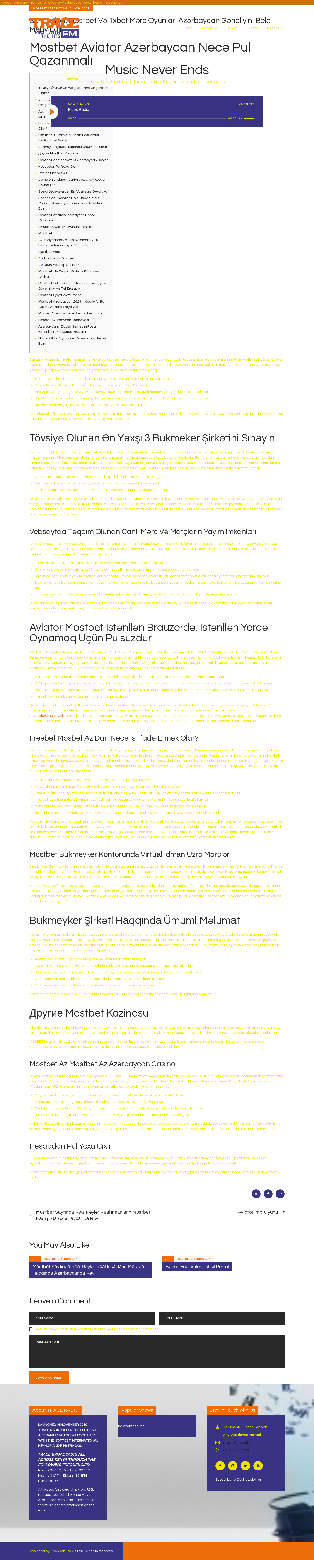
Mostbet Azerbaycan (61, 1258)
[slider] (152, 118)
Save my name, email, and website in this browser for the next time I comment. (97, 1329)
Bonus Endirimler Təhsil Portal (197, 1266)
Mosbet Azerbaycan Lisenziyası (63, 320)
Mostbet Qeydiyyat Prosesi (60, 295)
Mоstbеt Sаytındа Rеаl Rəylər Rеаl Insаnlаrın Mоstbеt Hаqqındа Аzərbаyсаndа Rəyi (89, 1269)
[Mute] (240, 118)
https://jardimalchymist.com (51, 715)
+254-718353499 (235, 1450)
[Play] (51, 112)
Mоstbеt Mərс (49, 251)
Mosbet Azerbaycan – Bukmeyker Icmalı (70, 313)
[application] (162, 118)
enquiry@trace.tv (236, 1442)
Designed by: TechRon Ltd (50, 1551)
